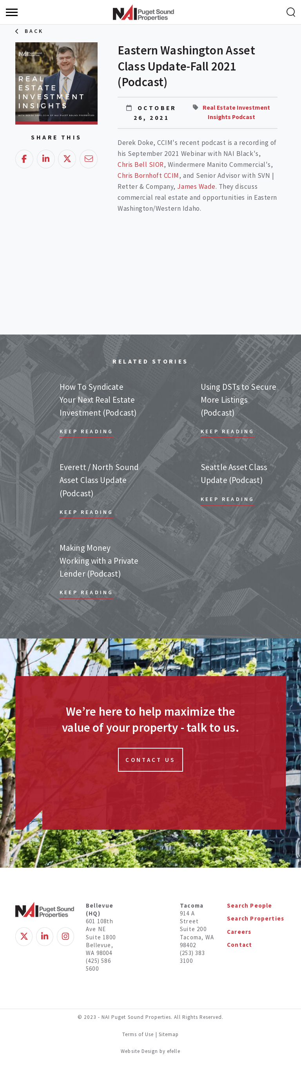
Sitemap (169, 1034)
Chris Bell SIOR (141, 164)
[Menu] (12, 12)
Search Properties (255, 918)
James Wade (196, 186)
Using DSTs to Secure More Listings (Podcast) (238, 400)
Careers (239, 931)
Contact (239, 944)
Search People (249, 905)
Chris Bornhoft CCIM (148, 175)
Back (34, 30)
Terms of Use (138, 1034)
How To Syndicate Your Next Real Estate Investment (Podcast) (98, 400)
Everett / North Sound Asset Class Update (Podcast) (99, 480)
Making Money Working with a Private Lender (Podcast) (99, 561)
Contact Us (150, 759)
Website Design (140, 1051)
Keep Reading (86, 431)
